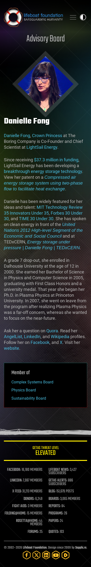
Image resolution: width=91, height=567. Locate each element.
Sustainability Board (28, 398)
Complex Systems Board (32, 382)
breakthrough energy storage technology (43, 171)
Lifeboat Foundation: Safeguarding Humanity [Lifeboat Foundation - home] (33, 17)
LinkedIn (32, 336)
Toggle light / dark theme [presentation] (83, 17)
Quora (52, 330)
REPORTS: (55, 506)
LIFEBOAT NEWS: (59, 470)
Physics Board (23, 390)
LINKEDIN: (16, 480)
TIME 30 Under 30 (36, 218)
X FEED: (17, 491)
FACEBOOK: (14, 470)
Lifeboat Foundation (35, 548)
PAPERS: (54, 521)
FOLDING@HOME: (15, 513)
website (11, 348)
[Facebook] (27, 555)
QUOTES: (54, 532)
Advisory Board (45, 39)
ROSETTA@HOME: (27, 521)
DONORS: (29, 499)
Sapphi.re (80, 548)
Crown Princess (47, 135)
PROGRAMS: (56, 513)
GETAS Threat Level (45, 451)
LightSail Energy (41, 147)
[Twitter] (36, 555)
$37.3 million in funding (56, 159)
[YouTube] (56, 555)
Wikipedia (60, 336)
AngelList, (13, 336)
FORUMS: (33, 532)
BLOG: (52, 491)
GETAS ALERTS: (58, 480)
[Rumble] (65, 555)
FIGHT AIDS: (19, 506)
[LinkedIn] (46, 555)
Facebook (40, 342)
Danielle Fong (17, 135)
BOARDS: (54, 499)
